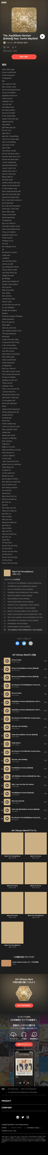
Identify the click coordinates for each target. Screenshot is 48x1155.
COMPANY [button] (7, 1107)
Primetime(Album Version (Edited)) (19, 626)
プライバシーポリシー (16, 1128)
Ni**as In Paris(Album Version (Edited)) (20, 589)
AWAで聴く (24, 57)
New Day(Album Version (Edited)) (18, 598)
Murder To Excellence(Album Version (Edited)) (22, 611)
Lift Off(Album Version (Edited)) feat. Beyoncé (22, 586)
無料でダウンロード (24, 1044)
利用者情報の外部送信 (33, 1128)
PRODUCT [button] (6, 1101)
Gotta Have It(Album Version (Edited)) (20, 595)
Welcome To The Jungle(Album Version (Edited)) (23, 605)
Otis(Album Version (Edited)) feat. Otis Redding (23, 592)
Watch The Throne (35, 856)
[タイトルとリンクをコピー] (31, 643)
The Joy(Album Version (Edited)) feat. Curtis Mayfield (22, 1092)
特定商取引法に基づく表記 (9, 1131)
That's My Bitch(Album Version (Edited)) (20, 602)
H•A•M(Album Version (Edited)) (18, 623)
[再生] (42, 36)
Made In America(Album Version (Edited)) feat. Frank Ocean (27, 614)
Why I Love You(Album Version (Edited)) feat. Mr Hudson (26, 617)
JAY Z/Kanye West (20, 43)
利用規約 (4, 1128)
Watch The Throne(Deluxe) (22, 572)
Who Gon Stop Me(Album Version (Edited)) (22, 608)
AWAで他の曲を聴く (24, 1005)
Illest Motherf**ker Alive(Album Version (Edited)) (23, 620)
